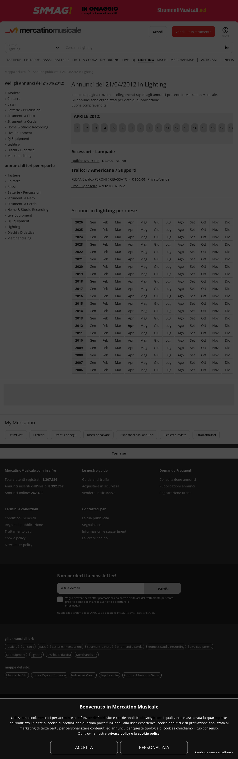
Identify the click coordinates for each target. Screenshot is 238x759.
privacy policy (119, 733)
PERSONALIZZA (154, 747)
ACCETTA (84, 747)
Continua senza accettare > (214, 752)
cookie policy (148, 733)
